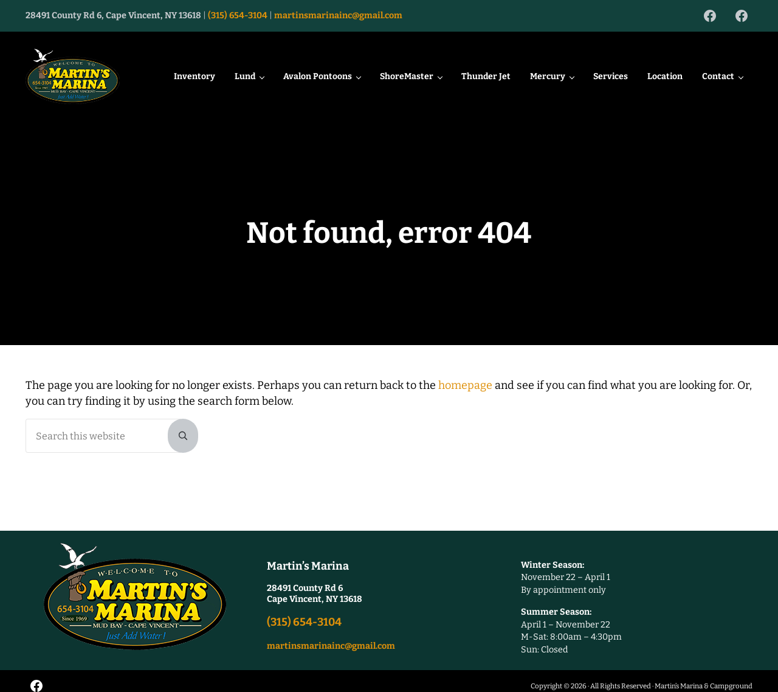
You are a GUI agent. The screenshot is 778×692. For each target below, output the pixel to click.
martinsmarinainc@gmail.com (338, 15)
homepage (465, 404)
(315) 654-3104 (237, 15)
